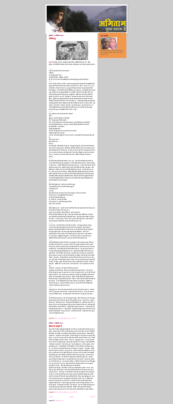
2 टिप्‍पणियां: (74, 318)
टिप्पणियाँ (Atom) (59, 400)
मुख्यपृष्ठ (71, 397)
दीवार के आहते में (55, 326)
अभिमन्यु (52, 38)
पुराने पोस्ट (92, 397)
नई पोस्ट (51, 397)
